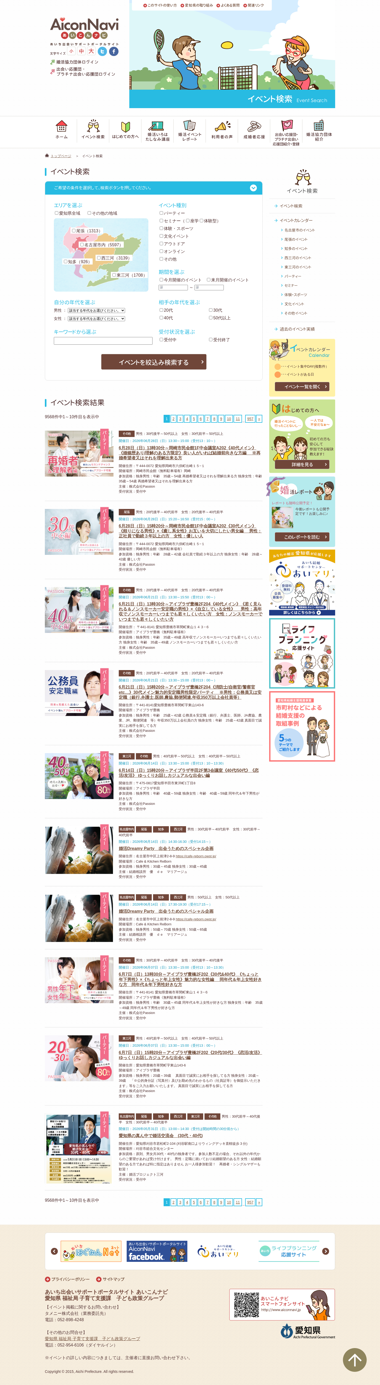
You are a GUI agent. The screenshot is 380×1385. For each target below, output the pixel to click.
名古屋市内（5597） (102, 245)
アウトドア (172, 244)
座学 (192, 221)
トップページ (61, 156)
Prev (54, 1251)
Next (325, 1251)
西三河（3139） (114, 258)
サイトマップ (114, 1279)
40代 (166, 318)
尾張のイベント (296, 239)
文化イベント (174, 236)
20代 (166, 310)
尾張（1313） (87, 231)
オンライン (172, 251)
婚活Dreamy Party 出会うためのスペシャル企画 (166, 848)
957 (250, 419)
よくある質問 (230, 5)
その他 (168, 259)
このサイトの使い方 (162, 5)
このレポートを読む (302, 537)
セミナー (170, 221)
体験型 (208, 221)
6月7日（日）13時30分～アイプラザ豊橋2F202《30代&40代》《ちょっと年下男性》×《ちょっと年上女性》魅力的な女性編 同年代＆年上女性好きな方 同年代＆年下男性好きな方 (190, 979)
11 (238, 419)
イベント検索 (291, 206)
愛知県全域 (67, 213)
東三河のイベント (297, 267)
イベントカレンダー (296, 220)
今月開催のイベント (181, 280)
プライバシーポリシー (70, 1279)
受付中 (168, 340)
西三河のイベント (297, 257)
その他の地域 (102, 213)
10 (229, 419)
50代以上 (220, 318)
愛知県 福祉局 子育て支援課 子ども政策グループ (92, 1338)
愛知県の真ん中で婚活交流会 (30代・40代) (161, 1135)
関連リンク (256, 5)
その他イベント (295, 313)
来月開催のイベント (228, 280)
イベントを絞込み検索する (154, 362)
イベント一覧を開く (302, 387)
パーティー (172, 213)
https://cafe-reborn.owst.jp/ (196, 856)
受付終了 (219, 340)
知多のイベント (296, 248)
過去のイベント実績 (297, 329)
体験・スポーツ (176, 228)
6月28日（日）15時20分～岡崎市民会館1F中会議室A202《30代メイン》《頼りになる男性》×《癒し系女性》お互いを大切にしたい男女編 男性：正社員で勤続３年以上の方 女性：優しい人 (190, 531)
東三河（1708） (129, 275)
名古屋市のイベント (299, 230)
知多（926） (78, 261)
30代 (215, 310)
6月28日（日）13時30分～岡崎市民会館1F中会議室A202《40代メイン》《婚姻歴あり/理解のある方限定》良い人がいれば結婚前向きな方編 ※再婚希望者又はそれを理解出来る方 (189, 453)
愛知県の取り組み (199, 5)
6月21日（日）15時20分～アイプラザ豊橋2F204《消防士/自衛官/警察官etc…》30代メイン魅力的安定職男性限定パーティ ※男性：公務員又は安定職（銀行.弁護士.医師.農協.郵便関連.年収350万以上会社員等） (190, 692)
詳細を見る (302, 464)
